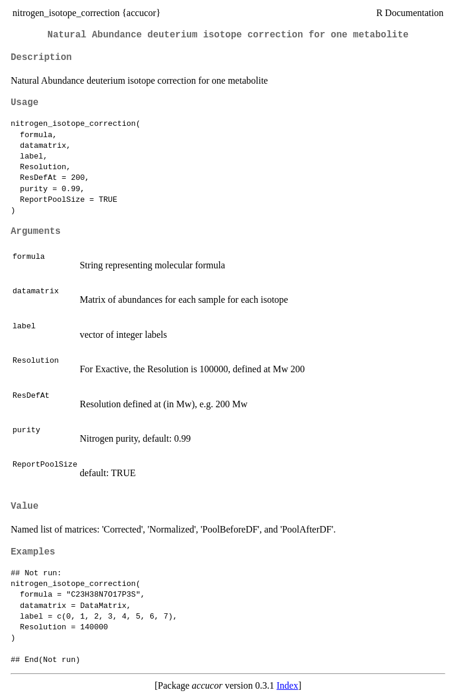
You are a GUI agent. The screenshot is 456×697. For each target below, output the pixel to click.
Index (287, 685)
